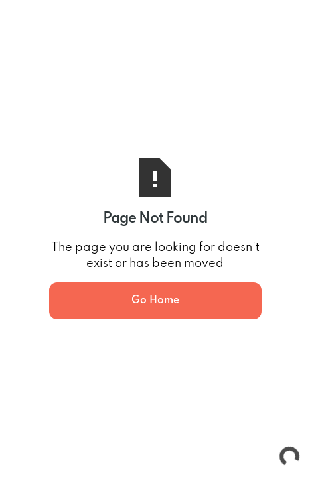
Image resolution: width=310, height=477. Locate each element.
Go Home (155, 300)
